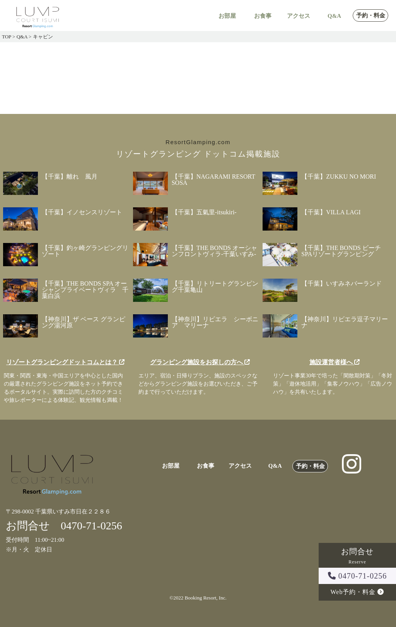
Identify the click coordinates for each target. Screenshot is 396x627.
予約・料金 (370, 16)
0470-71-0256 (357, 576)
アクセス (298, 16)
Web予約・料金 (357, 592)
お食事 (262, 16)
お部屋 (227, 16)
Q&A (334, 16)
